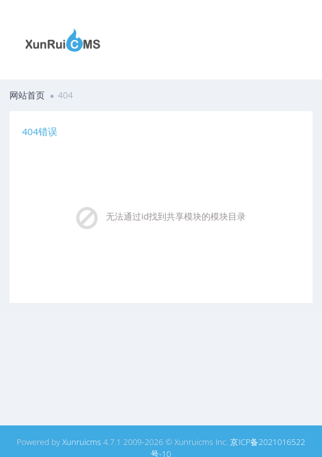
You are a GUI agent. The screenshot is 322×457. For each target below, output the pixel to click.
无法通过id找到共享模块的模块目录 (176, 216)
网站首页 (27, 95)
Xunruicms (81, 442)
